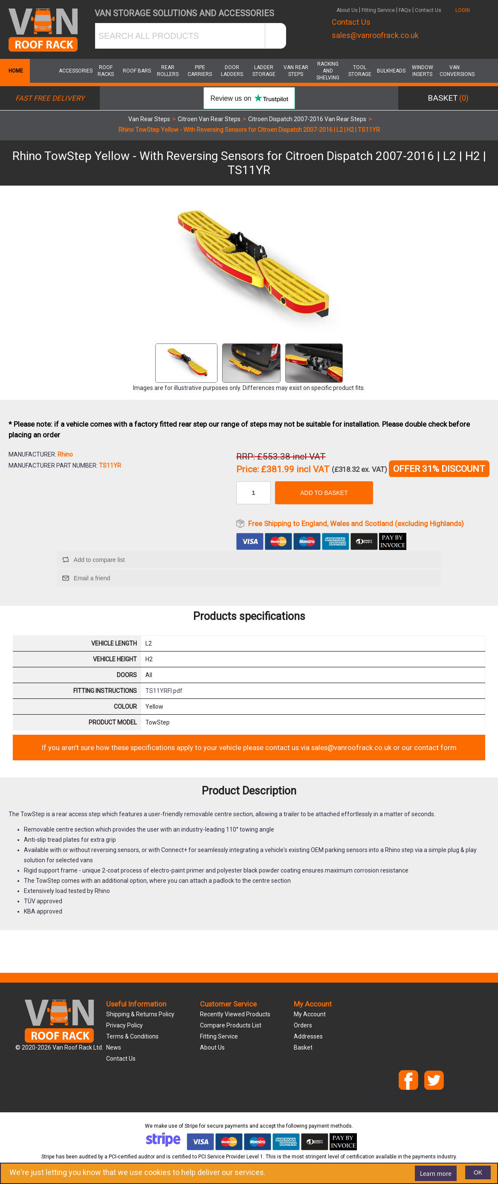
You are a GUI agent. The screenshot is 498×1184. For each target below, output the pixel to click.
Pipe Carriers (200, 70)
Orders (303, 1025)
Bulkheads (391, 71)
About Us (347, 10)
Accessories (74, 71)
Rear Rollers (168, 70)
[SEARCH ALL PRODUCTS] (180, 36)
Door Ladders (232, 70)
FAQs (405, 10)
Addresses (308, 1036)
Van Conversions (454, 70)
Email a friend (92, 578)
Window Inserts (422, 70)
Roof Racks (106, 70)
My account (310, 1014)
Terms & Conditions (132, 1036)
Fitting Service (378, 10)
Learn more (436, 1173)
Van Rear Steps (296, 70)
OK (478, 1172)
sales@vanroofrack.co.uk (375, 35)
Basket (303, 1047)
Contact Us (428, 10)
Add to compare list (99, 559)
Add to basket (324, 492)
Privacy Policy (124, 1025)
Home (15, 71)
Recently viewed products (235, 1014)
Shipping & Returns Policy (140, 1014)
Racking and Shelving (327, 71)
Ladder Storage (263, 70)
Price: (247, 470)
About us (212, 1047)
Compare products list (230, 1025)
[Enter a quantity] (253, 492)
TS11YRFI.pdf (163, 690)
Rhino (65, 454)
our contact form (429, 747)
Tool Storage (359, 70)
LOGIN (462, 10)
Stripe (191, 1126)
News (113, 1047)
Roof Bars (137, 71)
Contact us (121, 1058)
